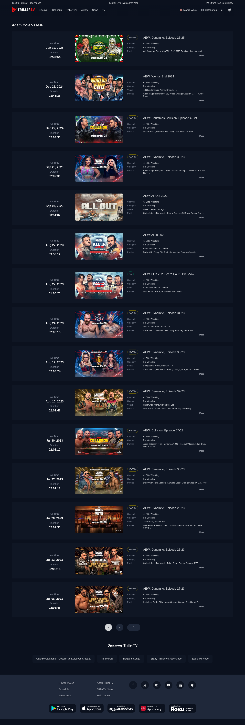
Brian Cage (172, 563)
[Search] (222, 10)
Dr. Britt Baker (192, 369)
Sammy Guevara (176, 525)
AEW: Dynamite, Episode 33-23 (164, 352)
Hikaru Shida (154, 409)
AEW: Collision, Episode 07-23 (163, 430)
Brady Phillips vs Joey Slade (166, 658)
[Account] (229, 10)
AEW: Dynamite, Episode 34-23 (164, 313)
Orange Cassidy (183, 94)
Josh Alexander (197, 51)
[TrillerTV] (23, 10)
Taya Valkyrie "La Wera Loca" (167, 483)
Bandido (185, 51)
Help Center (103, 695)
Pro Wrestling (149, 47)
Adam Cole (153, 291)
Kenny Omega (173, 213)
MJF (178, 51)
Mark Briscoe (149, 131)
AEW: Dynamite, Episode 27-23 (164, 588)
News (95, 10)
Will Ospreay (149, 51)
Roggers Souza (131, 658)
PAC (204, 483)
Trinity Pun (107, 658)
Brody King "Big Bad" (165, 51)
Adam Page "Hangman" (154, 94)
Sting (156, 252)
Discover (43, 10)
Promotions (65, 695)
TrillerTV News (105, 689)
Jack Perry (186, 409)
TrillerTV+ (71, 10)
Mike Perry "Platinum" (153, 525)
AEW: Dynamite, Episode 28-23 (164, 549)
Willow (84, 10)
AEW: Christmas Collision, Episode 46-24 (170, 118)
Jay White (170, 94)
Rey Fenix (184, 330)
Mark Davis (177, 291)
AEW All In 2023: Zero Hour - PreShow (168, 274)
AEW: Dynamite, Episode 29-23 (164, 508)
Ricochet (184, 131)
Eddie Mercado (200, 658)
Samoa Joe (196, 213)
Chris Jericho (149, 213)
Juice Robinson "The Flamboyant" (158, 444)
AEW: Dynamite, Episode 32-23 (164, 391)
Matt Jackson (172, 170)
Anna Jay (176, 409)
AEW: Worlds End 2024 (158, 76)
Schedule (57, 10)
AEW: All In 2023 (154, 235)
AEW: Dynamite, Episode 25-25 (164, 37)
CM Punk (185, 213)
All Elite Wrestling (151, 44)
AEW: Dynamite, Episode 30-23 (164, 469)
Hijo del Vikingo (187, 444)
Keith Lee (147, 602)
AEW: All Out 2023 (155, 195)
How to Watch (66, 682)
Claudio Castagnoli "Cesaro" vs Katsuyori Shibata (63, 658)
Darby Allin (174, 131)
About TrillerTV (105, 682)
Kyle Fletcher (165, 291)
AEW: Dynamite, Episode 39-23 (164, 157)
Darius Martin (149, 446)
